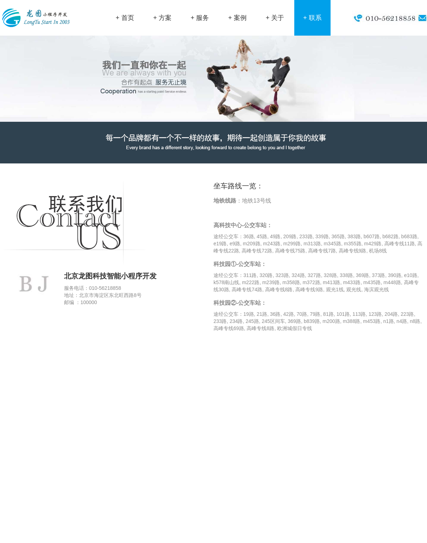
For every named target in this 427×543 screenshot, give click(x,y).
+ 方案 (162, 17)
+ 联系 (312, 17)
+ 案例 (237, 17)
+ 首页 (125, 17)
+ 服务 (200, 17)
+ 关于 (275, 17)
